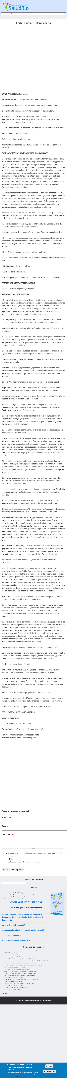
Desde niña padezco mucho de (13, 973)
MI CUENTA (5, 993)
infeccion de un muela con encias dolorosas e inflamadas (21, 961)
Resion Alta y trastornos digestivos (14, 959)
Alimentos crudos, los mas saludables (15, 979)
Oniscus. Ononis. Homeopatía (13, 925)
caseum (6, 955)
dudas (6, 989)
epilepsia (7, 981)
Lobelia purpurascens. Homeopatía (15, 940)
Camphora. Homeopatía (11, 935)
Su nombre (6, 817)
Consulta (7, 977)
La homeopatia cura (10, 987)
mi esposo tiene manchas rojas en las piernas (18, 951)
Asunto (5, 826)
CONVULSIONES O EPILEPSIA (13, 983)
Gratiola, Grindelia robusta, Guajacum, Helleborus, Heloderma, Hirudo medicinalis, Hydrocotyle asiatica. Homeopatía (23, 917)
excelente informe (9, 969)
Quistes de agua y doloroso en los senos (16, 965)
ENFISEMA (7, 953)
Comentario (7, 834)
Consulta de (8, 967)
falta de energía (9, 957)
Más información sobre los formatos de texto (42, 853)
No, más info (49, 1071)
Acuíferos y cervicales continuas (14, 971)
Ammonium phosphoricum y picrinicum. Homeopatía (22, 930)
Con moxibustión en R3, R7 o (13, 975)
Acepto (49, 1066)
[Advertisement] (20, 41)
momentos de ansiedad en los (13, 963)
